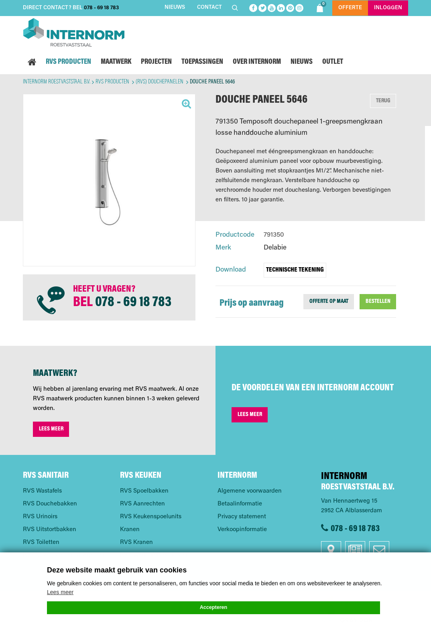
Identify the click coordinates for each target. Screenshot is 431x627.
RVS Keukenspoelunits (150, 517)
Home (32, 62)
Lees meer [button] (60, 592)
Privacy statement (242, 517)
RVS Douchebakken (50, 504)
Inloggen (388, 7)
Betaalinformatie (240, 504)
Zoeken (236, 8)
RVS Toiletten (41, 543)
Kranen (130, 530)
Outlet (332, 62)
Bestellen (378, 301)
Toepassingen (202, 62)
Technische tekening (295, 270)
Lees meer (51, 429)
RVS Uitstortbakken (49, 530)
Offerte (350, 7)
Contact (209, 7)
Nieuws (175, 7)
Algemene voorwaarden (250, 491)
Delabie (275, 248)
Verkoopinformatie (242, 530)
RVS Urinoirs (40, 517)
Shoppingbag (320, 6)
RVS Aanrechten (142, 504)
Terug (383, 101)
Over (257, 62)
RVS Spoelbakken (144, 491)
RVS (68, 62)
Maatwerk (116, 62)
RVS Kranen (136, 543)
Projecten (156, 62)
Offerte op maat (328, 301)
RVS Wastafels (42, 491)
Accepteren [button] (214, 607)
